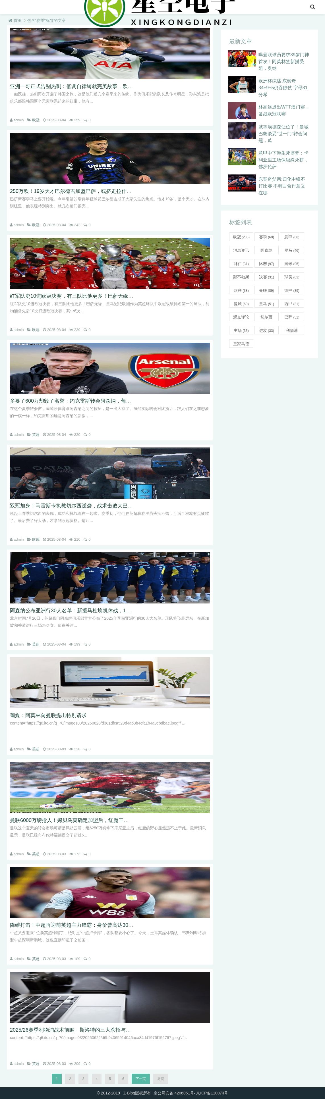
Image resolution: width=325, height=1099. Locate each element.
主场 (241, 330)
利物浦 (292, 331)
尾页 (160, 1079)
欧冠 (36, 120)
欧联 (241, 290)
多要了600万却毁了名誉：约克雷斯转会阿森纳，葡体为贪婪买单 (83, 401)
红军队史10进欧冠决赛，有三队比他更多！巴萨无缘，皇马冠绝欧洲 (87, 296)
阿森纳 (266, 251)
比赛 (266, 263)
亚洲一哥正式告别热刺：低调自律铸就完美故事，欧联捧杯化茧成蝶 (86, 86)
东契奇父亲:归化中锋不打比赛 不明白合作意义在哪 (281, 186)
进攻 (266, 330)
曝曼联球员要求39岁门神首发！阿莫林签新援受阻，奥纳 (283, 61)
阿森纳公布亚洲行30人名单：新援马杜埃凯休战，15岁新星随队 (82, 610)
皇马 (266, 303)
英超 (48, 7)
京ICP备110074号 (212, 1093)
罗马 (291, 250)
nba (31, 7)
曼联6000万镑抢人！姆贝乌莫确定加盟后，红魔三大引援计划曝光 (85, 820)
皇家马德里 (241, 345)
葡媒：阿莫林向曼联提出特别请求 (48, 715)
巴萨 (291, 317)
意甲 (66, 7)
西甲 (291, 303)
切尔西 (266, 318)
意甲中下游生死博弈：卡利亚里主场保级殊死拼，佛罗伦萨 (283, 160)
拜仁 (241, 263)
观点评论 (241, 318)
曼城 (241, 303)
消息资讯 (241, 251)
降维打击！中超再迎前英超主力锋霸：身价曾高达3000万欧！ (79, 925)
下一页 (141, 1079)
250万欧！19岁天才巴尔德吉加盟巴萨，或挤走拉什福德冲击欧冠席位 (88, 191)
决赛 (266, 277)
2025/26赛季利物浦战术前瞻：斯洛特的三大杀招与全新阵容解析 (83, 1030)
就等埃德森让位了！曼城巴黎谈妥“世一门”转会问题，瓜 (283, 133)
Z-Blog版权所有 (137, 1093)
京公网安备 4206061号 (174, 1093)
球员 (291, 277)
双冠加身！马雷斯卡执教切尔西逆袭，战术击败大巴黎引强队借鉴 (84, 506)
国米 (291, 263)
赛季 (266, 237)
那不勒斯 (241, 278)
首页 (13, 7)
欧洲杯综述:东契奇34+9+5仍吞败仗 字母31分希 (283, 87)
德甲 (291, 290)
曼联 (266, 290)
